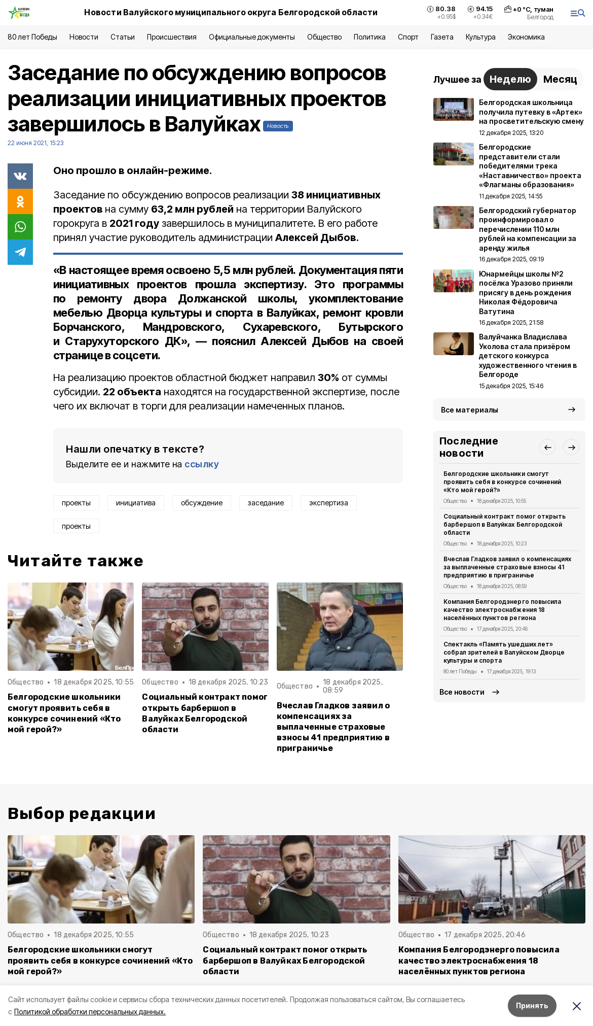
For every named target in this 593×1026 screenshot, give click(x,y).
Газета (442, 36)
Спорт (408, 36)
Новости (83, 36)
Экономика (526, 36)
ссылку (201, 464)
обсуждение (202, 502)
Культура (480, 36)
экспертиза (328, 502)
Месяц (560, 79)
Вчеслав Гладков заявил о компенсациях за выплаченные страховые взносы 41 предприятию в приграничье (333, 727)
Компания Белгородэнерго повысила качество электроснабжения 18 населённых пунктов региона (502, 610)
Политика (370, 36)
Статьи (122, 36)
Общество (324, 36)
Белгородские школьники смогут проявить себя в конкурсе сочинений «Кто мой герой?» (64, 713)
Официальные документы (252, 36)
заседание (266, 502)
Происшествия (172, 36)
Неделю (510, 79)
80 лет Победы (32, 36)
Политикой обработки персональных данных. (90, 1011)
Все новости (462, 692)
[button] (547, 447)
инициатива (136, 502)
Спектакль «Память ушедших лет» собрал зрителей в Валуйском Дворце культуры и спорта (504, 652)
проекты (76, 502)
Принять (532, 1005)
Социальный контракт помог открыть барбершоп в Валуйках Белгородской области (205, 713)
